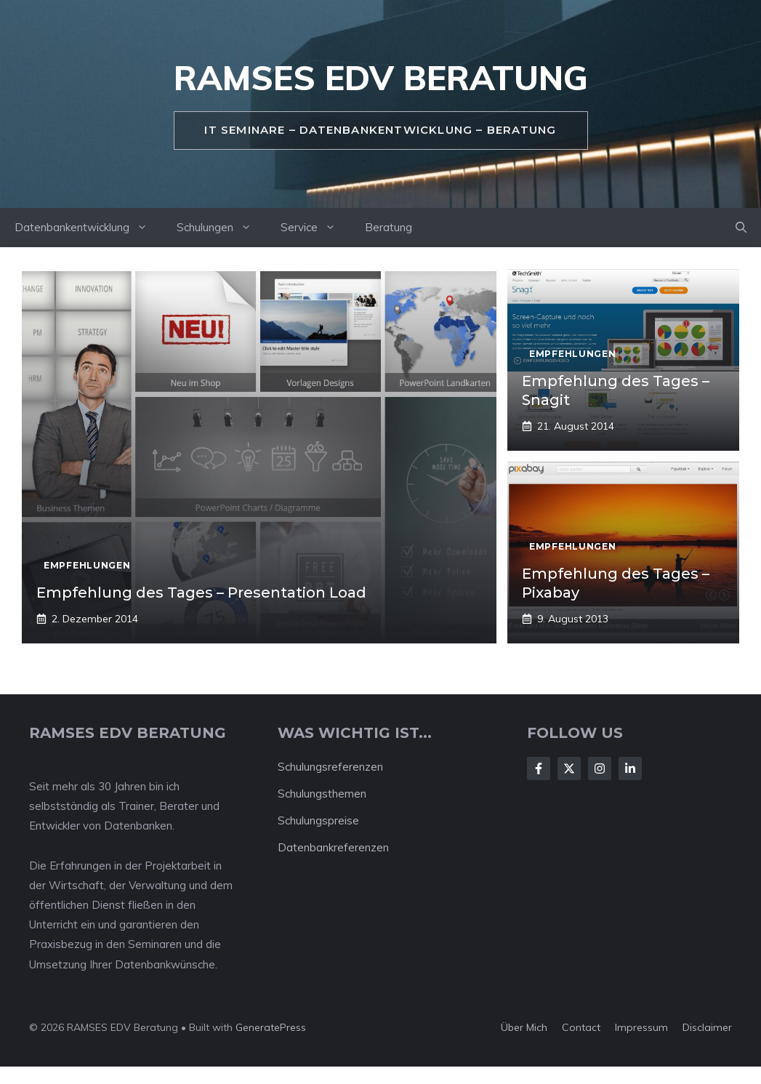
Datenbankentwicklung (88, 227)
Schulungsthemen (322, 793)
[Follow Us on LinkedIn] (630, 768)
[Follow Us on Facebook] (538, 768)
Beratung (388, 227)
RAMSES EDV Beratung (381, 78)
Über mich (524, 1027)
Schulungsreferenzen (330, 767)
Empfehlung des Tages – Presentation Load (201, 592)
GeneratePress (270, 1027)
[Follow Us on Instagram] (599, 768)
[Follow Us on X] (569, 768)
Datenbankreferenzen (333, 847)
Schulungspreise (318, 820)
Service (315, 227)
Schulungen (221, 227)
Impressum (641, 1027)
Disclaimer (707, 1027)
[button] (741, 227)
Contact (581, 1027)
